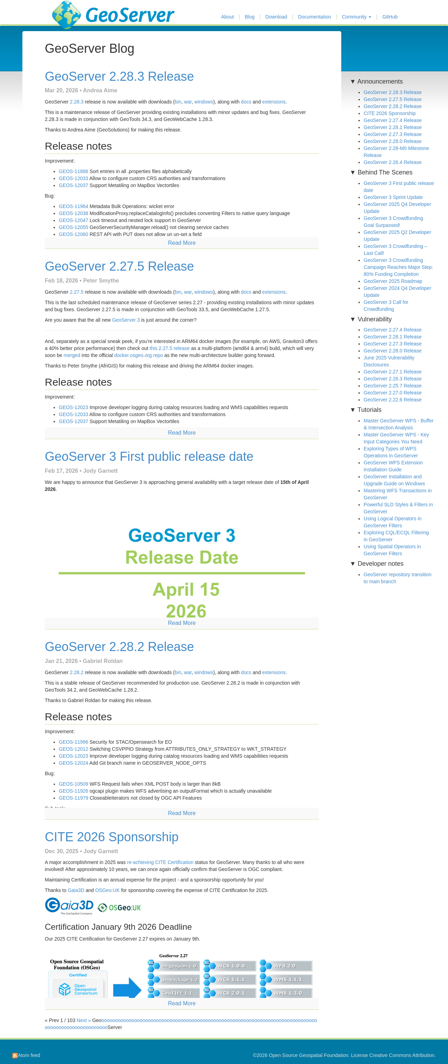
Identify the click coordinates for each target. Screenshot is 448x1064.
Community (357, 17)
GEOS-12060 (73, 234)
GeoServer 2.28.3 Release (119, 76)
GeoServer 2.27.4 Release (393, 120)
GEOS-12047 (73, 220)
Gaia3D (76, 890)
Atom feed (26, 1055)
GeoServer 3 (126, 320)
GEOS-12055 (73, 227)
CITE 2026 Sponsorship (111, 837)
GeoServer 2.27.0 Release (393, 392)
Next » (84, 1020)
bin (178, 102)
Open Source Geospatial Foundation (308, 1055)
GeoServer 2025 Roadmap (393, 281)
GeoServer (72, 9)
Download (276, 17)
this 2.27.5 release (170, 348)
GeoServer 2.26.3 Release (393, 378)
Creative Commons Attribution (401, 1055)
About (227, 17)
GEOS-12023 (73, 407)
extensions (274, 102)
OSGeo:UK (107, 890)
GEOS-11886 (73, 171)
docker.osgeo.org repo (138, 355)
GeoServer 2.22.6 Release (393, 399)
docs (246, 102)
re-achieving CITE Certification (160, 862)
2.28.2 (77, 672)
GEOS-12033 (73, 178)
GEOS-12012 (73, 749)
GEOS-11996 (73, 742)
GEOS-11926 (73, 791)
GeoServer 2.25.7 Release (393, 385)
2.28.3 (77, 102)
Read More (182, 243)
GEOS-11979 (73, 798)
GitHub (390, 17)
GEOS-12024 (73, 763)
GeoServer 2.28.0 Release (393, 141)
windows (203, 102)
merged (72, 355)
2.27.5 (77, 292)
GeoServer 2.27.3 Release (393, 134)
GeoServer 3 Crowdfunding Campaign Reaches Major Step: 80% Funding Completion (398, 267)
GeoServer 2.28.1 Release (393, 127)
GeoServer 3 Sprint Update (393, 197)
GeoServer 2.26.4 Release (393, 162)
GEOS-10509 (73, 784)
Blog (249, 17)
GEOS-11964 (73, 206)
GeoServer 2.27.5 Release (119, 266)
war (188, 102)
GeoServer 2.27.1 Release (393, 371)
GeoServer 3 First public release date (149, 456)
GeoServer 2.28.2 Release (119, 647)
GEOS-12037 (73, 185)
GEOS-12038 (73, 213)
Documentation (314, 17)
